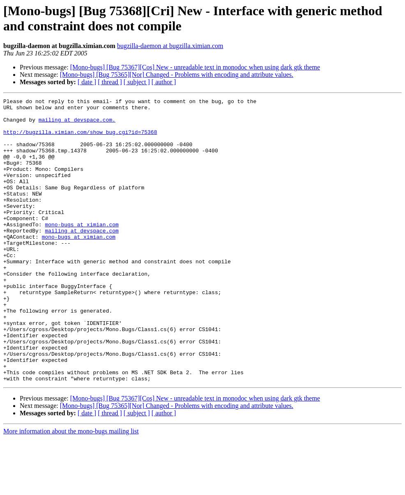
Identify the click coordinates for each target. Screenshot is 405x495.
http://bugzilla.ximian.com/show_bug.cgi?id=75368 (80, 139)
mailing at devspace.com (81, 257)
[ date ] (87, 81)
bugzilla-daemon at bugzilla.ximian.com (170, 45)
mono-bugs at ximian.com (81, 250)
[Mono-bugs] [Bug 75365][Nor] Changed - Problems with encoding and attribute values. (176, 74)
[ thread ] (110, 81)
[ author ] (164, 81)
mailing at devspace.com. (77, 124)
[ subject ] (137, 81)
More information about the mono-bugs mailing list (71, 487)
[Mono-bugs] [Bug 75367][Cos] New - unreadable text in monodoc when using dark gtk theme (195, 67)
